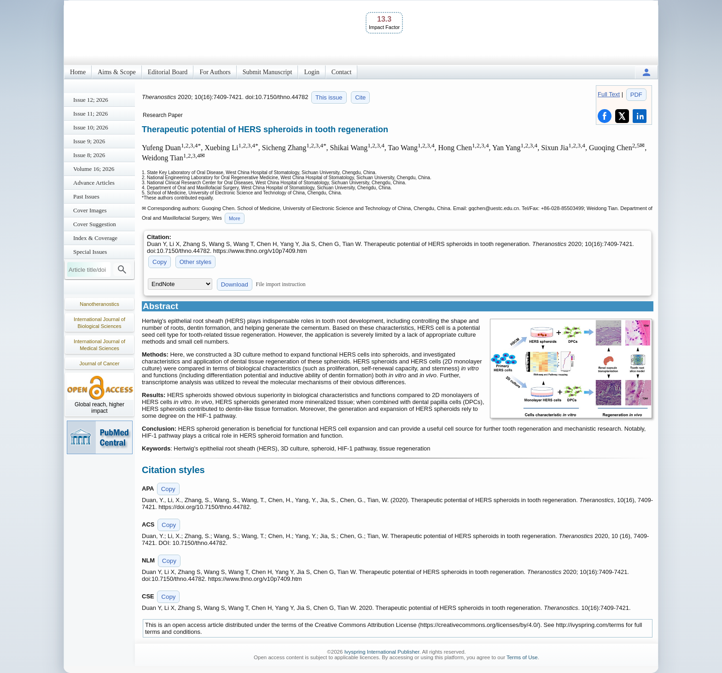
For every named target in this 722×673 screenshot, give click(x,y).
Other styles (195, 261)
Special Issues (90, 251)
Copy (159, 261)
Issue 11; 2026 (90, 113)
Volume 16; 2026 (93, 168)
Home (78, 72)
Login (311, 72)
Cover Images (90, 210)
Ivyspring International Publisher (381, 652)
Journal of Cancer (100, 363)
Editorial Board (168, 72)
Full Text (609, 94)
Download (234, 284)
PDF (636, 94)
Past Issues (86, 196)
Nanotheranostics (99, 304)
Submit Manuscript (267, 72)
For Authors (214, 72)
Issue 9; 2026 (89, 141)
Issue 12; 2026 (90, 99)
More (234, 218)
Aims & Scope (116, 72)
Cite (360, 97)
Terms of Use (522, 657)
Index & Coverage (95, 237)
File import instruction (281, 284)
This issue (329, 97)
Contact (342, 72)
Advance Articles (94, 182)
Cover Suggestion (94, 224)
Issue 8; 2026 (89, 155)
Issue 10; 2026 (90, 127)
